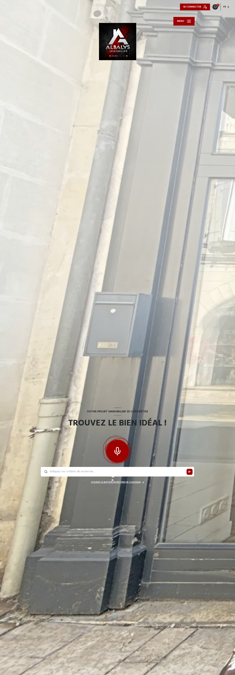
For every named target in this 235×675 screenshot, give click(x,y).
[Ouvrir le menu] (183, 21)
